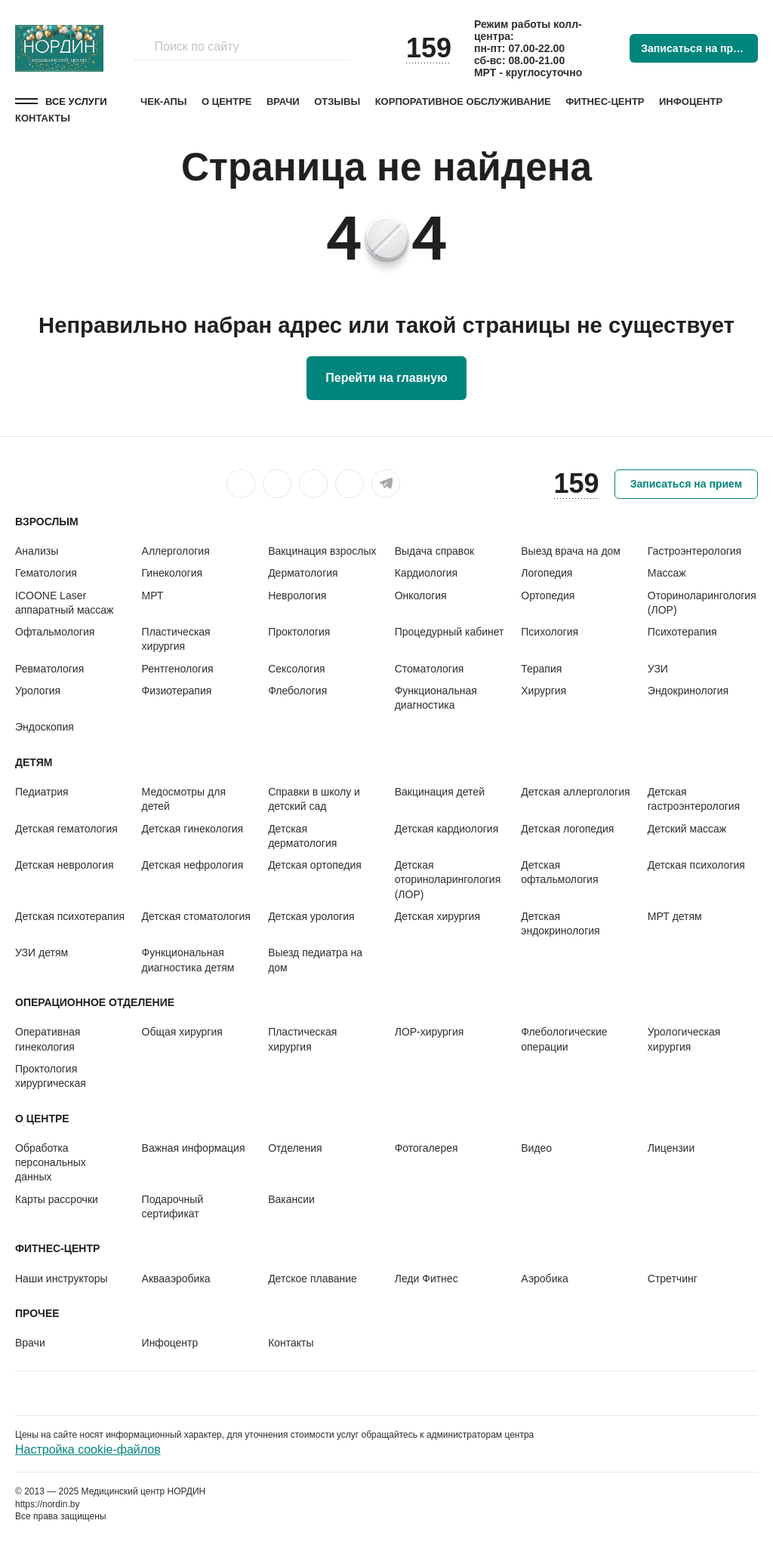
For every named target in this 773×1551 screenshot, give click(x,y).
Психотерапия (682, 632)
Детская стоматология (196, 916)
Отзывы (337, 101)
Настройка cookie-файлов (88, 1449)
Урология (37, 691)
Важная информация (193, 1148)
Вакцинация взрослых (322, 551)
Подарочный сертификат (173, 1206)
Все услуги (76, 101)
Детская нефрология (193, 865)
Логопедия (546, 573)
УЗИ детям (41, 952)
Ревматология (49, 669)
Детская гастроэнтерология (694, 799)
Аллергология (176, 551)
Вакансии (291, 1199)
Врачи (283, 101)
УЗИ (658, 669)
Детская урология (311, 916)
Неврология (297, 595)
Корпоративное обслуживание (463, 101)
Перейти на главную (386, 377)
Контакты (42, 118)
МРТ (153, 595)
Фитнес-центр (604, 101)
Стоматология (429, 669)
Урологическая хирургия (684, 1039)
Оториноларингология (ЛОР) (702, 602)
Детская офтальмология (559, 872)
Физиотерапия (177, 691)
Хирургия (543, 691)
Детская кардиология (447, 829)
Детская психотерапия (70, 916)
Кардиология (426, 573)
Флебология (297, 691)
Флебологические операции (564, 1039)
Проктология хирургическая (50, 1076)
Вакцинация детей (440, 792)
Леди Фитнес (426, 1278)
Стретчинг (673, 1278)
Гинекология (172, 573)
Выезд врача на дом (571, 551)
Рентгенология (178, 669)
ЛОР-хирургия (429, 1032)
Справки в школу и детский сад (314, 799)
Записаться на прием (697, 48)
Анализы (36, 551)
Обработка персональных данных (50, 1162)
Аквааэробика (176, 1278)
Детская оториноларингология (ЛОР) (448, 879)
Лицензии (671, 1148)
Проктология (299, 632)
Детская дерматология (302, 836)
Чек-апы (163, 101)
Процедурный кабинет (449, 632)
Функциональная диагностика (436, 698)
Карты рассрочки (56, 1199)
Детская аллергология (575, 792)
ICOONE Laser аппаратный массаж (64, 602)
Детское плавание (312, 1278)
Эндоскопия (44, 727)
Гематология (46, 573)
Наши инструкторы (61, 1278)
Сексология (296, 669)
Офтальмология (54, 632)
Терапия (541, 669)
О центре (227, 101)
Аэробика (544, 1278)
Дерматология (303, 573)
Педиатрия (42, 792)
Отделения (295, 1148)
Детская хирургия (437, 916)
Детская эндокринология (560, 923)
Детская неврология (64, 865)
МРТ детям (675, 916)
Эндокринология (688, 691)
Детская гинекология (193, 829)
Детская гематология (66, 829)
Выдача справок (434, 551)
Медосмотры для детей (184, 799)
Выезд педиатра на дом (315, 959)
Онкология (421, 595)
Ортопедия (547, 595)
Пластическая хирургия (176, 639)
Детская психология (696, 865)
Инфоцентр (690, 101)
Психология (549, 632)
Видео (536, 1148)
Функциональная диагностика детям (188, 959)
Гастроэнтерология (694, 551)
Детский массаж (687, 829)
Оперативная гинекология (47, 1039)
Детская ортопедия (315, 865)
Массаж (667, 573)
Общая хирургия (182, 1032)
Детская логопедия (567, 829)
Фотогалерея (426, 1148)
